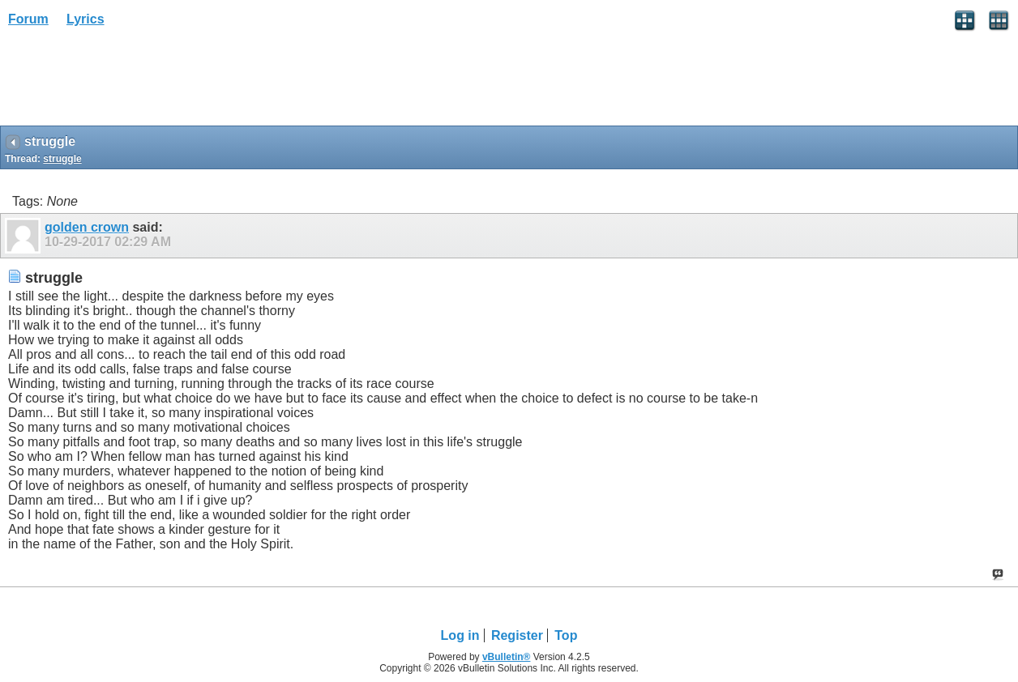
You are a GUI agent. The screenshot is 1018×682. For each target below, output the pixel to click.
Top (565, 635)
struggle (62, 158)
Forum (28, 19)
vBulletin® (506, 657)
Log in (460, 635)
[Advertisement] (129, 81)
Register (517, 635)
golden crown (87, 227)
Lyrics (85, 19)
